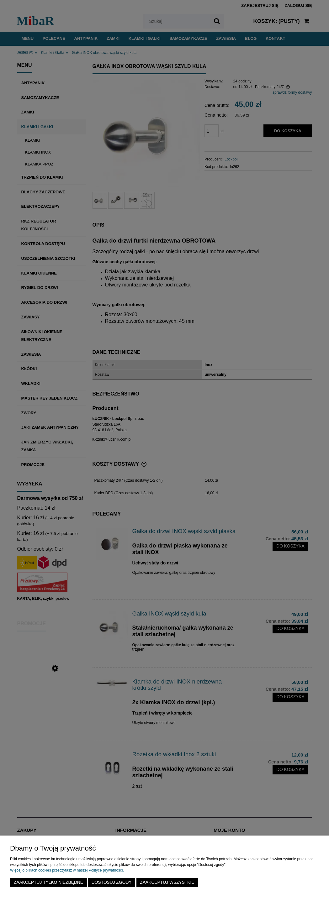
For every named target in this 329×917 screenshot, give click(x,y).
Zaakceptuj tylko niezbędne (48, 882)
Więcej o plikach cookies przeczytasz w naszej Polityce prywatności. (67, 870)
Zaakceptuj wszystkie (167, 882)
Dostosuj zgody (112, 882)
